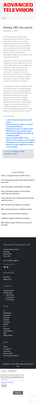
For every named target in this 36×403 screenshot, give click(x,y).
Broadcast (6, 315)
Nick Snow (10, 295)
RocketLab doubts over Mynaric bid (19, 129)
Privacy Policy (8, 353)
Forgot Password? (7, 382)
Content (21, 151)
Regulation (8, 153)
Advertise (6, 277)
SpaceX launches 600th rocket (17, 138)
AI (4, 311)
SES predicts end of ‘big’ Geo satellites (20, 142)
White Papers (8, 335)
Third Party (10, 299)
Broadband (7, 313)
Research (6, 329)
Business (6, 317)
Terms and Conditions (11, 356)
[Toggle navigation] (3, 18)
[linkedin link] (7, 266)
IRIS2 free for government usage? (18, 131)
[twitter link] (4, 266)
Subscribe (6, 351)
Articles (15, 151)
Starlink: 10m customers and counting (20, 140)
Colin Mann (10, 297)
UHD (5, 333)
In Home (6, 322)
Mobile (5, 324)
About (5, 347)
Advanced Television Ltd (16, 244)
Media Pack (7, 279)
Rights (15, 153)
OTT (4, 326)
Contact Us (7, 349)
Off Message (7, 293)
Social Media (7, 331)
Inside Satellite (8, 291)
